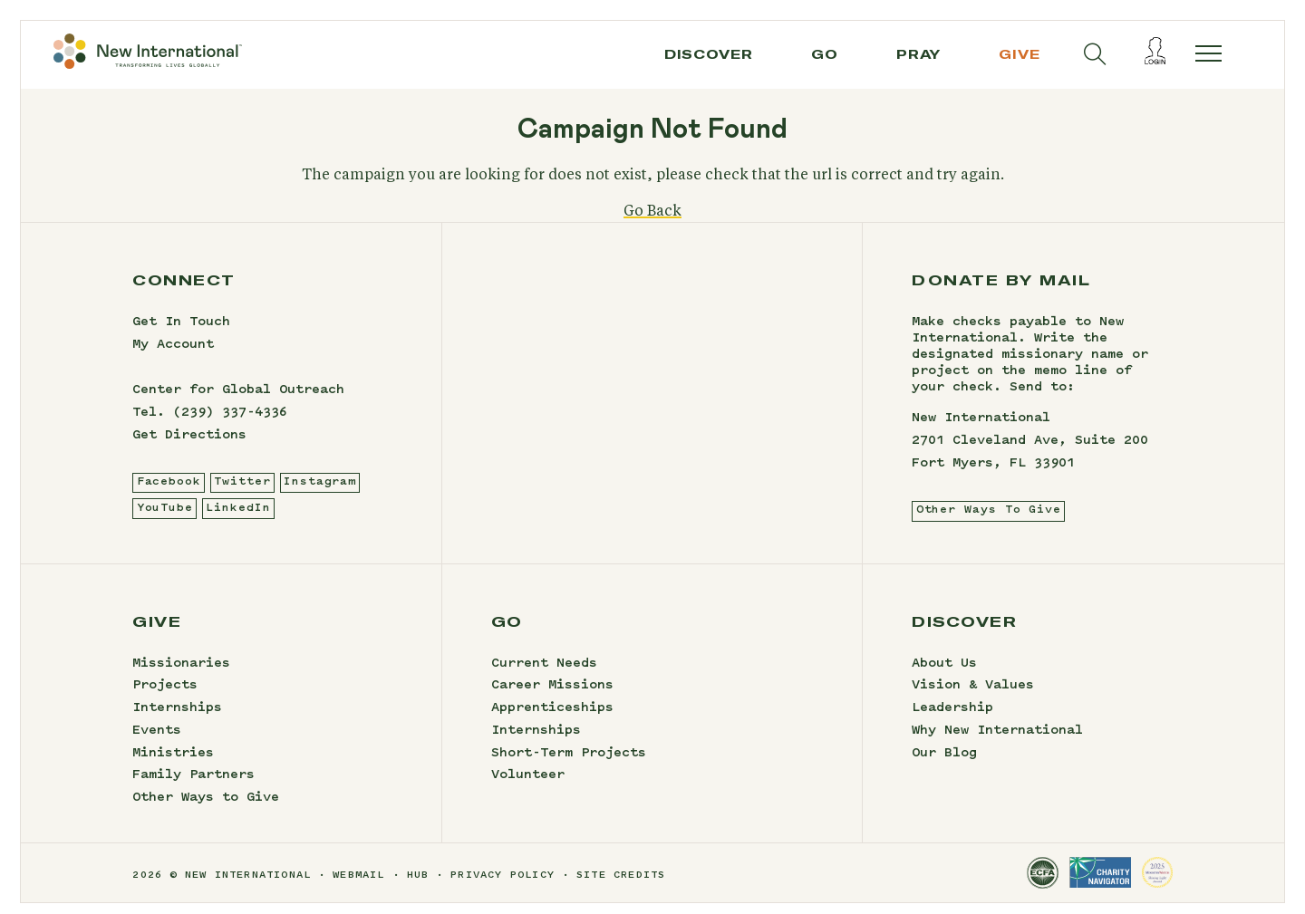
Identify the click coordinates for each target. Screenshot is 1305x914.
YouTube (165, 519)
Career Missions (552, 697)
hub (418, 887)
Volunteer (528, 787)
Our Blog (944, 764)
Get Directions (189, 446)
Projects (165, 697)
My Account (173, 356)
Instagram (320, 492)
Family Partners (193, 787)
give (1019, 54)
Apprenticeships (552, 719)
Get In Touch (181, 334)
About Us (944, 675)
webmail (358, 887)
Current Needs (544, 675)
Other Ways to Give (205, 809)
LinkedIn (238, 519)
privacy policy (502, 887)
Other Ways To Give (988, 521)
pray (919, 54)
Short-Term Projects (568, 764)
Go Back (653, 223)
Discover (708, 54)
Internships (177, 719)
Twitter (242, 492)
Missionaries (181, 675)
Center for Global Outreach (238, 401)
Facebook (169, 492)
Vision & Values (973, 697)
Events (156, 742)
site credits (620, 887)
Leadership (952, 719)
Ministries (173, 764)
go (824, 54)
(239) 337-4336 (230, 424)
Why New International (997, 742)
